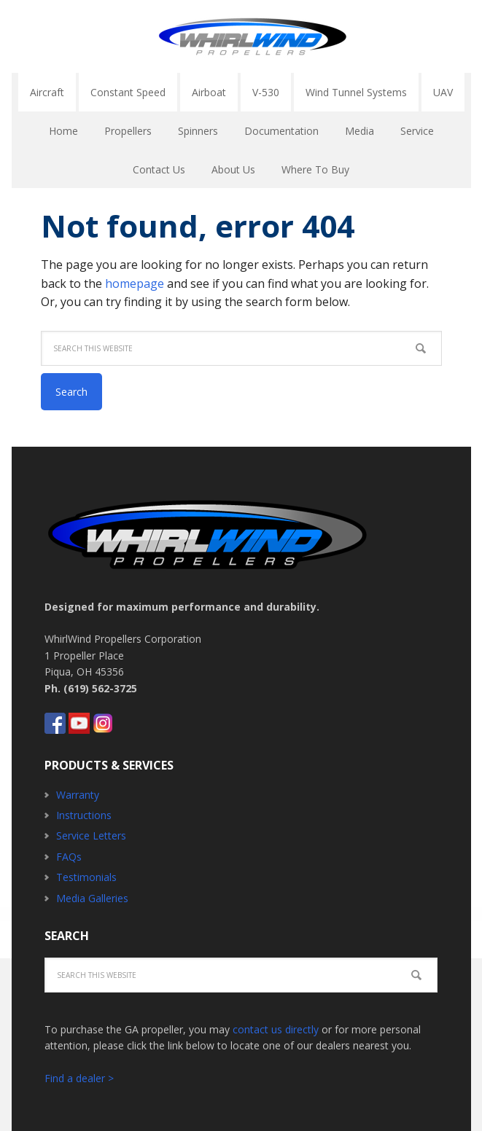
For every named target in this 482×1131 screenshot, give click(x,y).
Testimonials (86, 877)
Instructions (84, 815)
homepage (134, 283)
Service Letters (91, 835)
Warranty (77, 795)
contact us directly (276, 1029)
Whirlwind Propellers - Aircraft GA (252, 36)
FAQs (69, 857)
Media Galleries (92, 898)
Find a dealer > (79, 1078)
